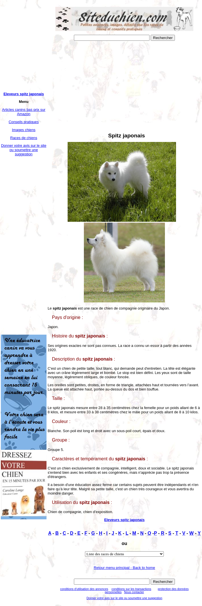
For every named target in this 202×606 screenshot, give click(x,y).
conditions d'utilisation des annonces (84, 589)
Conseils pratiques (24, 122)
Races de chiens (23, 138)
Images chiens (24, 130)
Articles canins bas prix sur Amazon (23, 111)
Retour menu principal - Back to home (124, 568)
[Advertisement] (24, 245)
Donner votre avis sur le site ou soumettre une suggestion (24, 149)
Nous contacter (134, 592)
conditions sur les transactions (131, 589)
